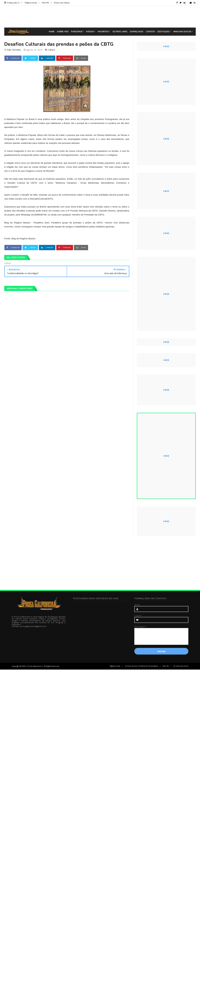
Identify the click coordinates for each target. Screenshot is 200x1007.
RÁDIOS (90, 31)
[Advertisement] (102, 16)
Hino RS (45, 2)
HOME (52, 31)
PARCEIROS (76, 31)
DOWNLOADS (136, 31)
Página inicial (31, 2)
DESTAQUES (163, 31)
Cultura (51, 49)
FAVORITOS (103, 31)
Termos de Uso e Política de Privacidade (141, 666)
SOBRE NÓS (63, 31)
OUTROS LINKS (120, 31)
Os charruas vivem (180, 666)
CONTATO (150, 31)
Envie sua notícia (62, 2)
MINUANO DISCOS (182, 31)
